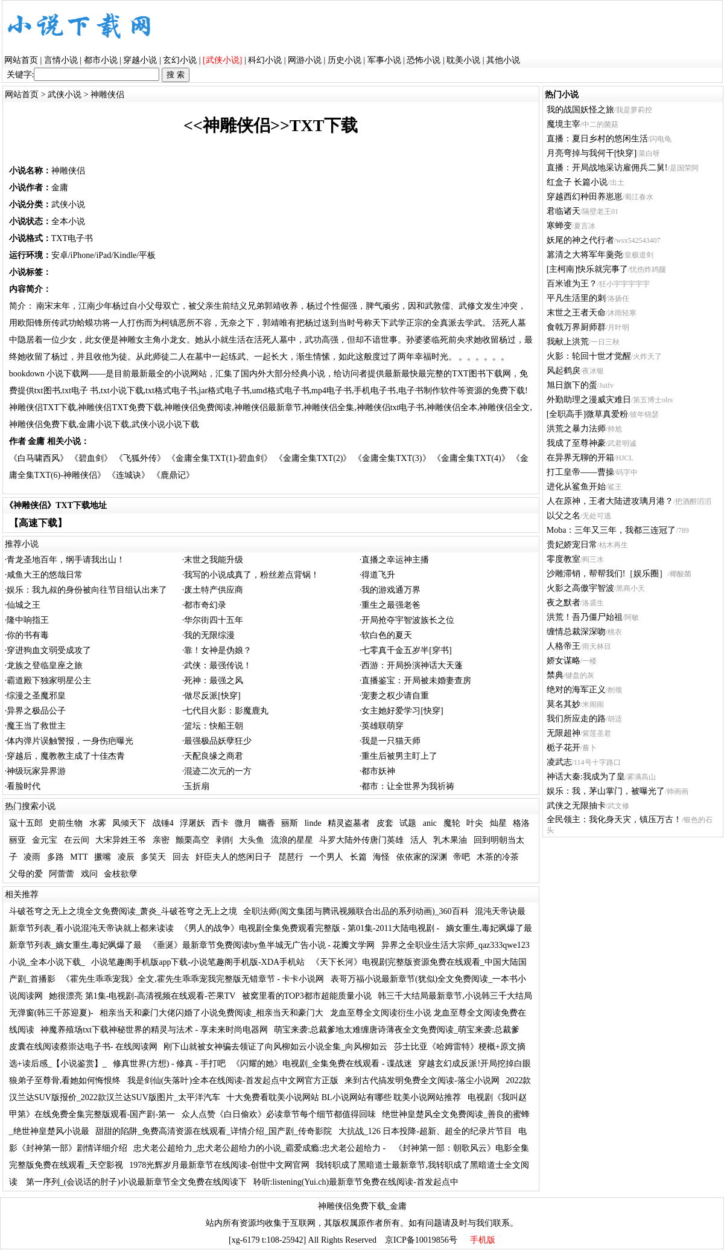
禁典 (555, 675)
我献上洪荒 (568, 341)
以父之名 (563, 515)
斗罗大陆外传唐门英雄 (361, 840)
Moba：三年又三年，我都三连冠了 (611, 530)
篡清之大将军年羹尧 (585, 254)
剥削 (224, 840)
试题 (407, 823)
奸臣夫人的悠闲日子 (233, 856)
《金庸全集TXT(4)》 (471, 458)
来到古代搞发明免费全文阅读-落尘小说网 (422, 1080)
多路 (55, 856)
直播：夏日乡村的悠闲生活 (597, 138)
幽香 (266, 823)
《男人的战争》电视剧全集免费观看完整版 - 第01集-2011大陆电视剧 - (309, 928)
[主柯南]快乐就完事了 (587, 269)
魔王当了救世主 (36, 725)
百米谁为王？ (572, 283)
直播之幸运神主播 (395, 559)
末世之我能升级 (213, 559)
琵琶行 (290, 856)
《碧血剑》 (91, 458)
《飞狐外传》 (140, 458)
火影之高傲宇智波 (580, 588)
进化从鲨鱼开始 (576, 486)
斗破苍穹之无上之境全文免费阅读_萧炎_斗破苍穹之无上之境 (123, 911)
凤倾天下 (129, 823)
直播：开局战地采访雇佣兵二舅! (607, 167)
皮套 (384, 823)
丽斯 (289, 823)
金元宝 (44, 840)
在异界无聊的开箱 (580, 457)
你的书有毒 (28, 635)
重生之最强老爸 (391, 605)
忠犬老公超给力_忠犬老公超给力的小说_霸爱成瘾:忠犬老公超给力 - (260, 1148)
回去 (181, 856)
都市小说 (101, 60)
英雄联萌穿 (382, 725)
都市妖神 (378, 771)
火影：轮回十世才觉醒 (589, 356)
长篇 (358, 856)
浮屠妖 (192, 823)
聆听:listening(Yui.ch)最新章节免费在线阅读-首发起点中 (356, 1182)
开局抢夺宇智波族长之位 (407, 620)
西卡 (220, 823)
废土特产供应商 (213, 589)
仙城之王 (23, 605)
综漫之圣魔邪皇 (36, 695)
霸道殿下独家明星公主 (49, 680)
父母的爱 (26, 873)
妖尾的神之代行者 (580, 240)
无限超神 (563, 733)
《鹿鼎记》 (173, 475)
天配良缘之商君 (213, 756)
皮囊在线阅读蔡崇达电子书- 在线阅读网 (83, 1046)
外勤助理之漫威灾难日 (589, 399)
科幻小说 (265, 60)
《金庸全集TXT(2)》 (313, 458)
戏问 (89, 873)
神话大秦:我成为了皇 (586, 776)
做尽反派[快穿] (212, 695)
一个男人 (326, 856)
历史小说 (344, 60)
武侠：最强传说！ (218, 665)
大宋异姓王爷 (120, 840)
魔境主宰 (563, 124)
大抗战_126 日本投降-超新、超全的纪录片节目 (425, 1131)
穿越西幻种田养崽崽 (585, 196)
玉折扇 (196, 786)
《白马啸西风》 (38, 458)
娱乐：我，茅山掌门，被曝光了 (606, 791)
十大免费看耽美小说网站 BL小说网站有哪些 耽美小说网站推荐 (343, 1097)
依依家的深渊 (421, 856)
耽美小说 (463, 60)
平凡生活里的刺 (576, 298)
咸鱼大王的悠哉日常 (45, 574)
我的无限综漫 (209, 635)
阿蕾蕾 (61, 873)
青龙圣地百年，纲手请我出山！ (66, 559)
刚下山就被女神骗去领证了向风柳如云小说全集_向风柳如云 (275, 1046)
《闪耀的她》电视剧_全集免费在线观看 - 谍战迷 (322, 1063)
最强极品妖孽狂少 (218, 740)
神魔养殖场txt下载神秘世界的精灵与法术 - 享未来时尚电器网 (153, 1029)
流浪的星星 (292, 840)
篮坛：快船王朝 (213, 725)
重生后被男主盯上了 (399, 756)
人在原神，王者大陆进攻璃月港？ (610, 501)
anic (430, 823)
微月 (243, 823)
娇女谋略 (563, 660)
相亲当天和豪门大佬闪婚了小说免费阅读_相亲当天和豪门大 (211, 1012)
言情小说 (61, 60)
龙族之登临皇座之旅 (45, 665)
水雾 (97, 823)
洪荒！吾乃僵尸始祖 (585, 617)
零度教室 (563, 559)
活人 (418, 840)
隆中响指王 (28, 620)
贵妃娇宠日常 (572, 544)
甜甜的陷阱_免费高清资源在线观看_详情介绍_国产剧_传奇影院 (213, 1131)
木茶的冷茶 (498, 856)
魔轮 (451, 823)
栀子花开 (563, 747)
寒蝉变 (559, 225)
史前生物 (66, 823)
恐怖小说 (423, 60)
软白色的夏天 (386, 635)
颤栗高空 (192, 840)
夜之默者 (563, 602)
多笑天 (153, 856)
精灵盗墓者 (349, 823)
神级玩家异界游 (36, 771)
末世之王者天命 (576, 312)
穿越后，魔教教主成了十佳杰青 (66, 756)
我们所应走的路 (576, 718)
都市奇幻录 (205, 605)
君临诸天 (563, 211)
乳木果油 (450, 840)
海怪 (381, 856)
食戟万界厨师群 (576, 327)
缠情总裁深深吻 (576, 631)
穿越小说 (140, 60)
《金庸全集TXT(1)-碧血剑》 (219, 458)
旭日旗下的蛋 (572, 385)
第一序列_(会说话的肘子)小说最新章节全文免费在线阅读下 (136, 1182)
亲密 (161, 840)
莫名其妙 (563, 704)
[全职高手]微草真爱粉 (587, 414)
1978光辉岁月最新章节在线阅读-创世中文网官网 (219, 1165)
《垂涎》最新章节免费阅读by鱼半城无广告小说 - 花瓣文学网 (261, 945)
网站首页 (21, 60)
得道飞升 (378, 574)
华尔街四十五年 (213, 620)
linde (313, 823)
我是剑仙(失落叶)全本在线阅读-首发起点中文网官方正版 (232, 1080)
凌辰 (126, 856)
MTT (78, 856)
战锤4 (163, 823)
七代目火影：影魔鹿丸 (226, 710)
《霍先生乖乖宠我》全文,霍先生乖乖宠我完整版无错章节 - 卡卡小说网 (193, 979)
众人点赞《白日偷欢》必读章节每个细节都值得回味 (279, 1114)
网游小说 (305, 60)
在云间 (76, 840)
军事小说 (384, 60)
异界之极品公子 (36, 710)
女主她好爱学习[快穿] (402, 710)
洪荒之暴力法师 (576, 428)
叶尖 (474, 823)
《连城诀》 (128, 475)
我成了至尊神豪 (576, 443)
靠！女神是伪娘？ (218, 650)
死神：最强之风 (213, 680)
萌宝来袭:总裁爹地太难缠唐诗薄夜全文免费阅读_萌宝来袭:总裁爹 (396, 1029)
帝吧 (461, 856)
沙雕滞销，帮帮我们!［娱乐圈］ (607, 573)
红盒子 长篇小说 (577, 182)
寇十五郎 (26, 823)
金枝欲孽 (121, 873)
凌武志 (559, 762)
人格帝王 (563, 646)
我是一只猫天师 (391, 740)
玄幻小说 (180, 60)
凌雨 (32, 856)
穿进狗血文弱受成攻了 (49, 650)
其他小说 (503, 60)
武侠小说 (64, 94)
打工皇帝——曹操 (580, 472)
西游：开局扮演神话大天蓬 (412, 665)
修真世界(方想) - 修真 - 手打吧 (169, 1063)
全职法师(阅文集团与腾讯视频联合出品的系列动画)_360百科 (355, 911)
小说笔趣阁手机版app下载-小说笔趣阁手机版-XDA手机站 (198, 962)
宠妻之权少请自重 (395, 695)
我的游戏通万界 (391, 589)
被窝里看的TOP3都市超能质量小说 (307, 995)
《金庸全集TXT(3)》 (392, 458)
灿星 (498, 823)
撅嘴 (102, 856)
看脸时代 (23, 786)
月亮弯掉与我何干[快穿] (592, 153)
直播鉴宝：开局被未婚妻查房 (416, 680)
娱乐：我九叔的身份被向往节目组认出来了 (87, 589)
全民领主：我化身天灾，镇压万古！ (614, 819)
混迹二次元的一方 (218, 771)
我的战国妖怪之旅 (580, 109)
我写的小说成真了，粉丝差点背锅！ (251, 574)
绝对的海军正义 (576, 689)
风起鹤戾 (563, 370)
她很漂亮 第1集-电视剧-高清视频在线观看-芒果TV (142, 995)
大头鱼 (251, 840)
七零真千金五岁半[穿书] (406, 650)
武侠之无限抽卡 (576, 805)
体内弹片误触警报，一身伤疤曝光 (70, 740)
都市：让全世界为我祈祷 (407, 786)
